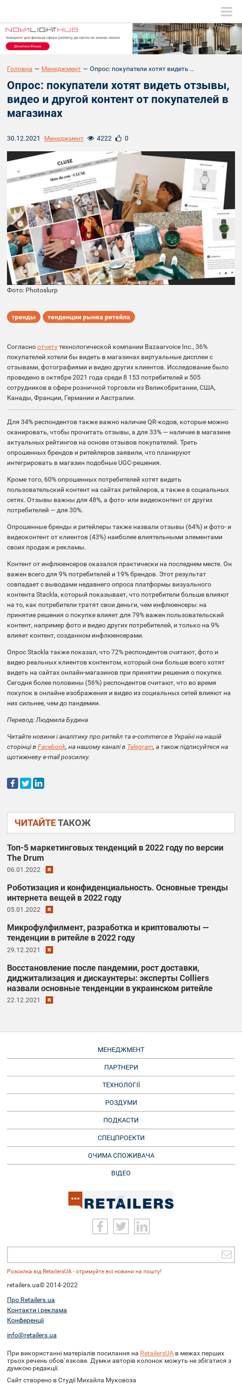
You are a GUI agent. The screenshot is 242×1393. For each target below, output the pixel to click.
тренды (24, 317)
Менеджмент (61, 68)
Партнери (121, 1067)
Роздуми (121, 1102)
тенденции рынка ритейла (88, 317)
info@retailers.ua (32, 1335)
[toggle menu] (226, 11)
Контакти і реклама (37, 1310)
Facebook (52, 746)
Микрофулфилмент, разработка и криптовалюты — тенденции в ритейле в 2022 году (108, 932)
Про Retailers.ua (31, 1299)
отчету (47, 346)
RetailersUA (157, 1353)
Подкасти (121, 1120)
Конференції (25, 1320)
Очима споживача (121, 1155)
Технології (121, 1085)
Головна (20, 68)
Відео (121, 1173)
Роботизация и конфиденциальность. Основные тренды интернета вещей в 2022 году (117, 893)
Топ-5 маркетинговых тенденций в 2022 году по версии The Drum (115, 853)
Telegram (140, 746)
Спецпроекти (121, 1137)
